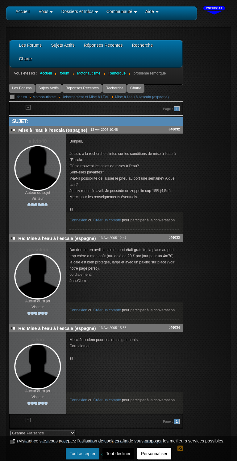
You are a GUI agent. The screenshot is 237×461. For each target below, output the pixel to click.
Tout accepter (82, 453)
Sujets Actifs (49, 88)
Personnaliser (154, 453)
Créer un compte (107, 220)
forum (22, 97)
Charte (135, 88)
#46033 (174, 237)
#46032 (174, 129)
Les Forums (21, 88)
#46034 (174, 327)
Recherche (114, 88)
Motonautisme (44, 97)
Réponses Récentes (82, 88)
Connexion (78, 220)
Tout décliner (118, 453)
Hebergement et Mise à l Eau (85, 97)
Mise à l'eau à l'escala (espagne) (142, 97)
